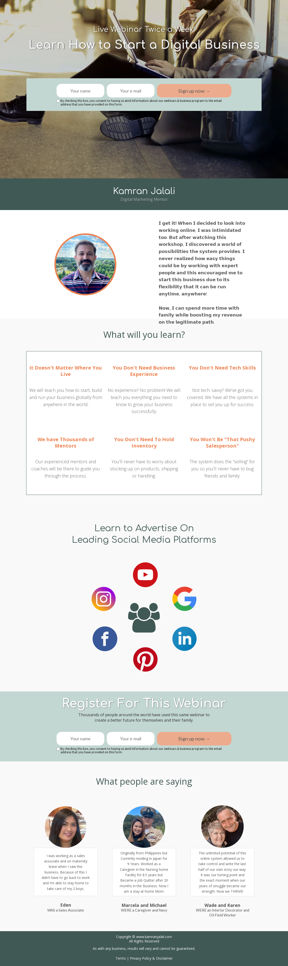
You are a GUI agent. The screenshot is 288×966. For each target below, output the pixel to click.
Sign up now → (194, 90)
